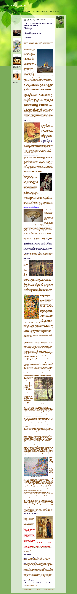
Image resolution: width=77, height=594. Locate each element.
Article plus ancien (49, 589)
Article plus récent (27, 589)
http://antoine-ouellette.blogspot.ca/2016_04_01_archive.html (36, 161)
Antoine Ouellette (19, 5)
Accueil (38, 589)
